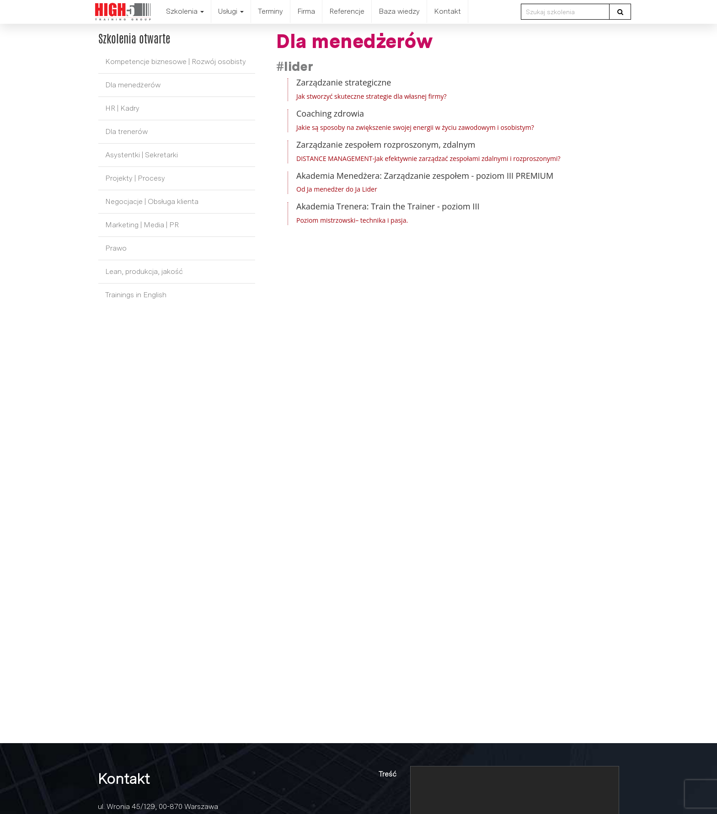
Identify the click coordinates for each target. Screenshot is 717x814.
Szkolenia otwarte (134, 39)
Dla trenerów (126, 131)
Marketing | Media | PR (142, 224)
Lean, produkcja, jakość (144, 271)
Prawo (116, 248)
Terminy (270, 11)
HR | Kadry (122, 108)
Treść (387, 774)
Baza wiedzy (399, 11)
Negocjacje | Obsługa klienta (151, 201)
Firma (306, 11)
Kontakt (447, 11)
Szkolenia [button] (185, 11)
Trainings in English (135, 294)
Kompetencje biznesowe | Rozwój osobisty (175, 61)
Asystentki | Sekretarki (141, 154)
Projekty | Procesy (135, 178)
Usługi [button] (231, 11)
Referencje (346, 11)
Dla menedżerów (133, 84)
